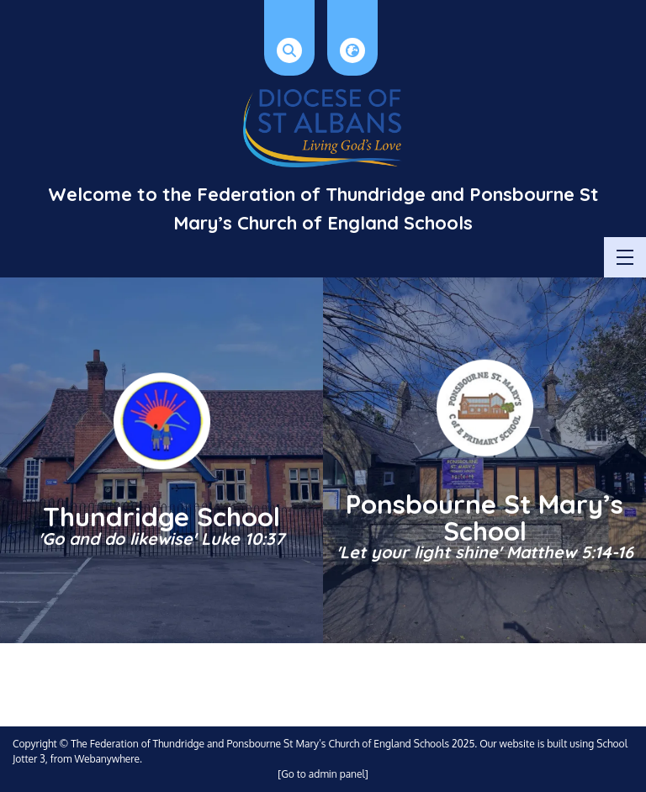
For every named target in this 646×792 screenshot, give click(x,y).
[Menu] (625, 257)
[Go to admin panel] (323, 774)
